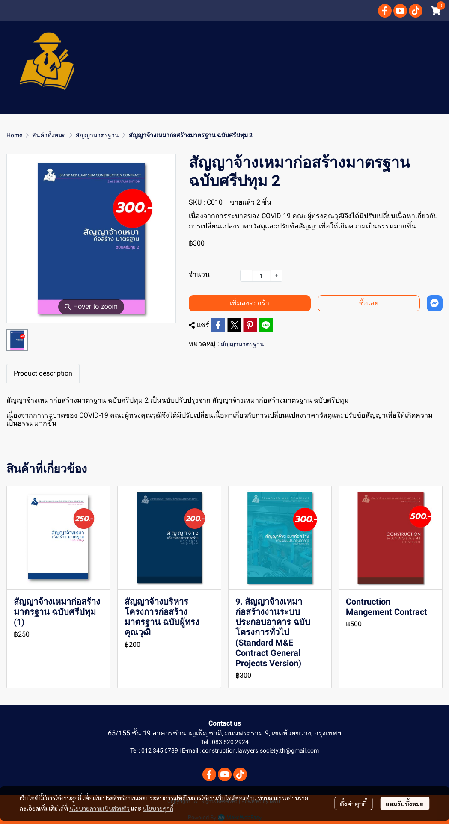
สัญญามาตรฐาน (97, 135)
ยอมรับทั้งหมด (405, 803)
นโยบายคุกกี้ (158, 808)
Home (14, 135)
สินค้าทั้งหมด (49, 135)
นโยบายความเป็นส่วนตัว (99, 808)
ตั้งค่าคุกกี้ (353, 803)
